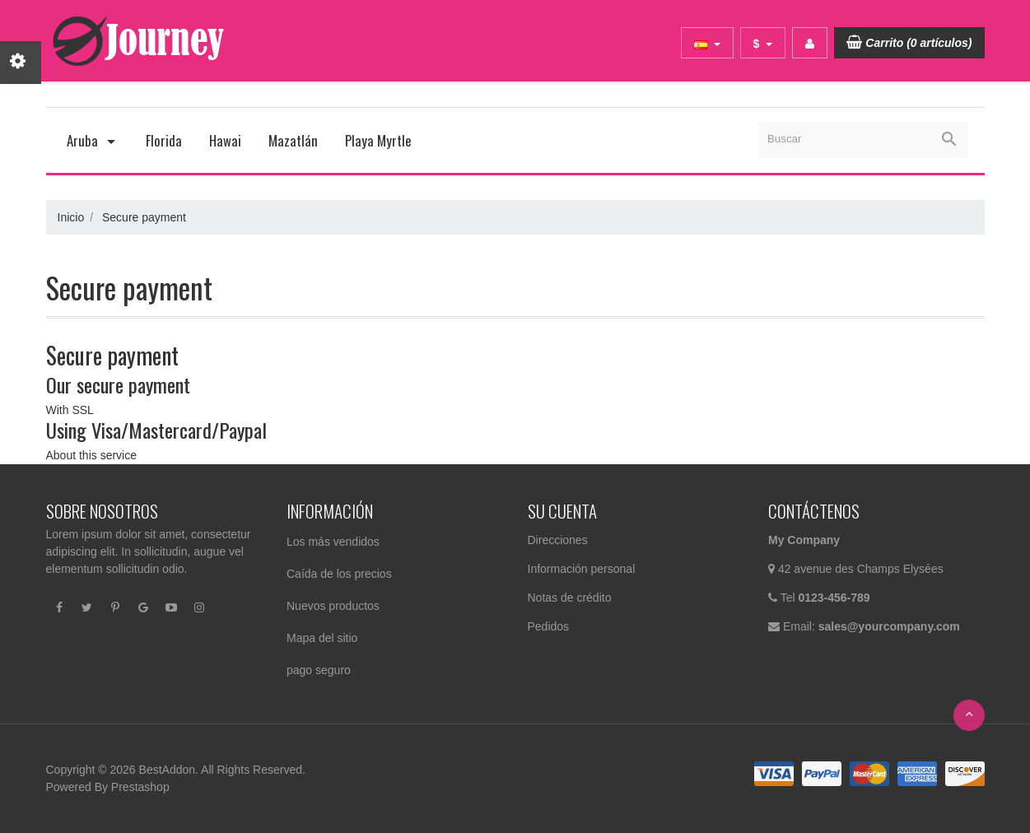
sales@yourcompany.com (889, 626)
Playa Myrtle (378, 140)
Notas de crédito (570, 597)
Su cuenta (562, 511)
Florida (164, 140)
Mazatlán (293, 140)
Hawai (225, 140)
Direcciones (558, 540)
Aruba (93, 140)
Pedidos (549, 626)
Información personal (582, 568)
